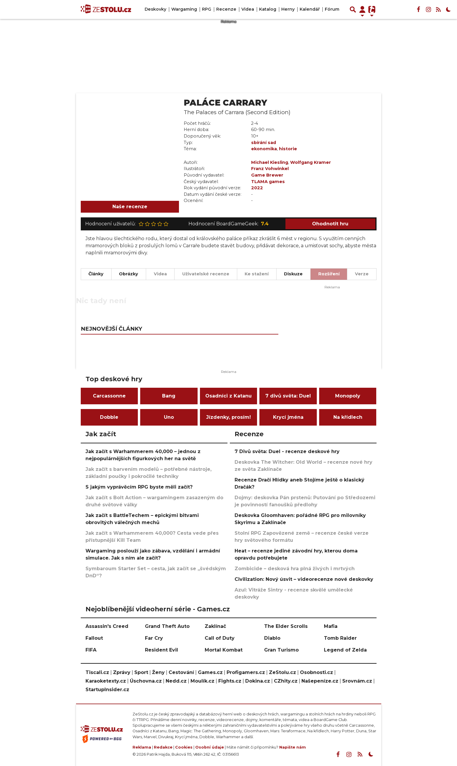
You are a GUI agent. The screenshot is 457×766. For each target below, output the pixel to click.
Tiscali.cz (97, 672)
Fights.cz (229, 681)
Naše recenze (129, 206)
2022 (257, 187)
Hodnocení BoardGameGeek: (228, 223)
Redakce (163, 747)
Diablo (272, 638)
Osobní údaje (209, 747)
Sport (141, 672)
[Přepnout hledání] (353, 9)
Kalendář (310, 9)
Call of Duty (220, 638)
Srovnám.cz (357, 681)
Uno (169, 417)
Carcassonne (109, 396)
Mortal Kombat (224, 650)
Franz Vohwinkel (270, 168)
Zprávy (121, 672)
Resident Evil (161, 650)
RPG (206, 9)
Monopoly (347, 396)
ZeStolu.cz (282, 672)
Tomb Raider (340, 638)
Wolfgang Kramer (310, 162)
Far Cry (154, 638)
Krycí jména (288, 417)
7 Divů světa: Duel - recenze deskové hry (287, 451)
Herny (288, 9)
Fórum (332, 9)
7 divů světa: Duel (288, 396)
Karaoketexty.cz (105, 681)
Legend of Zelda (345, 650)
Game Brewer (267, 175)
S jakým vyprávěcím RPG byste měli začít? (139, 487)
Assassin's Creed (106, 626)
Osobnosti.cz (316, 672)
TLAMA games (268, 181)
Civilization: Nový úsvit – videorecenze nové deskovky (304, 579)
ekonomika (264, 148)
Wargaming (184, 9)
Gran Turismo (281, 650)
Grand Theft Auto (167, 626)
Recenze (226, 9)
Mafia (330, 626)
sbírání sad (263, 142)
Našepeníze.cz (319, 681)
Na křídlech (347, 417)
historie (288, 148)
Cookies (184, 747)
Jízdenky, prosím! (228, 417)
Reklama (142, 747)
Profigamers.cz (246, 672)
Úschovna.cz (146, 681)
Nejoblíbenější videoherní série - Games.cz (157, 609)
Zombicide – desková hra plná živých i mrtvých (295, 568)
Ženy (158, 672)
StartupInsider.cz (107, 689)
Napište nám (292, 747)
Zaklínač (215, 626)
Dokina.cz (257, 681)
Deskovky (155, 9)
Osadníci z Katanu (228, 396)
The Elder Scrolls (286, 626)
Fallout (94, 638)
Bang (168, 396)
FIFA (90, 650)
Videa (247, 9)
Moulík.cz (202, 681)
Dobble (109, 417)
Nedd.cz (176, 681)
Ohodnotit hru (330, 224)
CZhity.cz (286, 681)
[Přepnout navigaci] (362, 9)
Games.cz (210, 672)
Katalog (267, 9)
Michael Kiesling (269, 162)
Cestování (181, 672)
